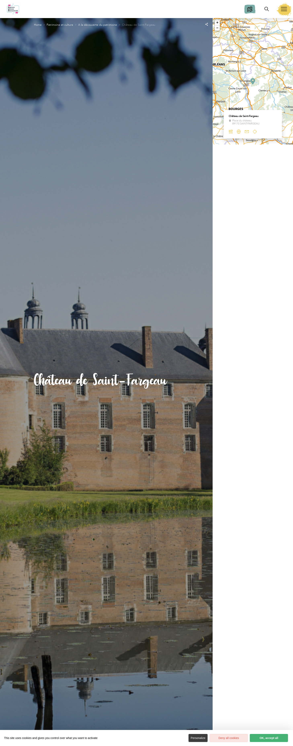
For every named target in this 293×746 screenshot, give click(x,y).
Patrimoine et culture (60, 25)
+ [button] (217, 22)
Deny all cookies (228, 738)
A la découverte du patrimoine (97, 25)
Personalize (198, 738)
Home (38, 25)
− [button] (217, 28)
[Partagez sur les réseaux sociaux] (207, 24)
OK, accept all (269, 738)
